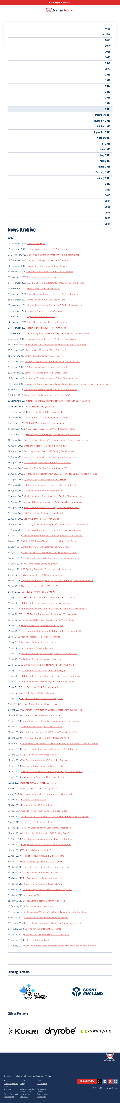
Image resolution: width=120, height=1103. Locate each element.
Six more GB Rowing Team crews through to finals (45, 737)
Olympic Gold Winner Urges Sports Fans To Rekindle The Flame (56, 912)
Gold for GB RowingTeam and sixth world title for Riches (51, 457)
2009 (107, 201)
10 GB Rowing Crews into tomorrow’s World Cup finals (47, 664)
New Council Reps (36, 243)
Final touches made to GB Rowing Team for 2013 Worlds (51, 507)
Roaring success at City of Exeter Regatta (40, 636)
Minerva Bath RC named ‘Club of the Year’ (45, 350)
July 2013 (105, 144)
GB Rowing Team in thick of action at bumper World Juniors (51, 558)
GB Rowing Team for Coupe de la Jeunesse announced (47, 603)
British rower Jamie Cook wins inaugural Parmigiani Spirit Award (55, 344)
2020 (107, 69)
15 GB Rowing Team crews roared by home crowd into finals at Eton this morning (60, 743)
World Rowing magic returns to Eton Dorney (41, 861)
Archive (106, 34)
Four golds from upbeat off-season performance (46, 867)
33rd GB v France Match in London (38, 692)
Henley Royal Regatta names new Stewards (48, 260)
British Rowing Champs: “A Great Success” (45, 355)
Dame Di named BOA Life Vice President (46, 299)
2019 (107, 75)
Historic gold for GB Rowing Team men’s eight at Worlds (53, 434)
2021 (107, 63)
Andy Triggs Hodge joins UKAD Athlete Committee (50, 428)
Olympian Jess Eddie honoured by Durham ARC (47, 395)
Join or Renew (87, 1081)
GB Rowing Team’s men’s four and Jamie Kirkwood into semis (50, 676)
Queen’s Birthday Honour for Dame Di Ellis (42, 765)
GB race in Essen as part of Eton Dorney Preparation (45, 827)
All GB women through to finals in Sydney (43, 883)
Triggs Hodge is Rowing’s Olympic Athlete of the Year (52, 294)
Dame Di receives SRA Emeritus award (39, 687)
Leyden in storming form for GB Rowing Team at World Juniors (52, 535)
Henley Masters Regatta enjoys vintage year (42, 625)
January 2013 (103, 178)
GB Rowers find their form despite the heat (44, 490)
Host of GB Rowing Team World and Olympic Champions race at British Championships (67, 383)
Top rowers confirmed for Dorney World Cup (43, 777)
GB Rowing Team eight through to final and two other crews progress (54, 608)
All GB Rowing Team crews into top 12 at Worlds (47, 462)
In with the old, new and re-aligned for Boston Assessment (52, 923)
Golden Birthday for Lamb (36, 940)
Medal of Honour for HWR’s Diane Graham (42, 855)
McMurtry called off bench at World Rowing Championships (53, 496)
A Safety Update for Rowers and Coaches (41, 715)
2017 (107, 86)
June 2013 (105, 149)
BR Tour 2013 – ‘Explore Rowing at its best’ (48, 417)
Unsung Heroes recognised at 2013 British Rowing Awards (55, 305)
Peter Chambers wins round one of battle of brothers (46, 838)
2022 (107, 57)
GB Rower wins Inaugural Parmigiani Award (46, 367)
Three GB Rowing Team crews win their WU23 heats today (48, 614)
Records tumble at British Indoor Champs (47, 266)
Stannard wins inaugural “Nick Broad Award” (46, 372)
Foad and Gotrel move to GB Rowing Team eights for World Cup (52, 771)
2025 (107, 40)
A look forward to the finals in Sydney (41, 872)
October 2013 (103, 126)
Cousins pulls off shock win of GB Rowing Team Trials (47, 833)
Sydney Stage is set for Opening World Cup (44, 900)
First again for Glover (33, 895)
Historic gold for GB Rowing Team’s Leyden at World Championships (57, 524)
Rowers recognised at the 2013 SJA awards (48, 249)
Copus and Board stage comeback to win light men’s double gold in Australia (61, 945)
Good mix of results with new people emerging (46, 917)
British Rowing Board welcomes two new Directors (46, 546)
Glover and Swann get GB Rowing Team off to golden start (49, 653)
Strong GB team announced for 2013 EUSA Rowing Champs (53, 501)
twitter (99, 1081)
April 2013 (105, 161)
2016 (107, 92)
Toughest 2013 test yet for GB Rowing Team (41, 698)
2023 (107, 52)
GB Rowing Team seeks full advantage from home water (47, 794)
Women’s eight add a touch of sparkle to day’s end (47, 889)
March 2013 (104, 167)
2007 (107, 212)
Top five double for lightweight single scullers (44, 878)
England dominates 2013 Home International (42, 574)
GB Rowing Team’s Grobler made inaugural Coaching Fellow (56, 282)
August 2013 (103, 138)
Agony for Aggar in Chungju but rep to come (45, 479)
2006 (107, 218)
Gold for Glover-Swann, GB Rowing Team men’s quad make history (56, 440)
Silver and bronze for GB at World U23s (40, 586)
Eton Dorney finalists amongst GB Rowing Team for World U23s (52, 631)
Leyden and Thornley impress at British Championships (51, 378)
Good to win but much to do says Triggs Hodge (44, 810)
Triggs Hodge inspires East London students (48, 322)
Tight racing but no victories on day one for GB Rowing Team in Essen (55, 816)
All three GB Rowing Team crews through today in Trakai (49, 541)
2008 (107, 207)
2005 (107, 224)
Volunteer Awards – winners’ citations (45, 310)
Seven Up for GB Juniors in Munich (37, 822)
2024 (107, 46)
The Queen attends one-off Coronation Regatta (44, 760)
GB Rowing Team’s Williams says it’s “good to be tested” (48, 681)
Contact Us (24, 1080)
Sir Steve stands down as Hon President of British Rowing (49, 749)
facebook (104, 1081)
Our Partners (42, 1084)
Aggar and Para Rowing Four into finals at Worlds (47, 468)
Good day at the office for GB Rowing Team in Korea (49, 451)
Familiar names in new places (39, 906)
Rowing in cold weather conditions (43, 288)
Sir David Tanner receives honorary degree (46, 423)
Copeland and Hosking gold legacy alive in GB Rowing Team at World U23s (57, 580)
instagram (115, 1081)
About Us (7, 1080)
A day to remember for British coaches (42, 928)
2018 (107, 80)
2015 (107, 97)
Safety (22, 1084)
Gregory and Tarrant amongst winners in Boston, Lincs (53, 254)
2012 (107, 184)
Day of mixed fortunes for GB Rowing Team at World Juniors (53, 530)
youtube (110, 1081)
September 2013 (102, 132)
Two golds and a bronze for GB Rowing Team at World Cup (49, 732)
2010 (107, 195)
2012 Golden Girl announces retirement (40, 754)
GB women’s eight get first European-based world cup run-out (51, 709)
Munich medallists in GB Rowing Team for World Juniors (48, 619)
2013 (107, 109)
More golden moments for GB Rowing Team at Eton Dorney (50, 721)
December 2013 (102, 115)
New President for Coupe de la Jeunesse (42, 563)
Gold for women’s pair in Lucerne (37, 647)
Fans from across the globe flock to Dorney (42, 726)
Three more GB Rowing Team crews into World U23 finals (48, 597)
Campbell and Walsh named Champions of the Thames (50, 389)
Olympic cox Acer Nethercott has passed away (46, 934)
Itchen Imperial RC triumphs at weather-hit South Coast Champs (58, 400)
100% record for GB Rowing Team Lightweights (43, 670)
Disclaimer (8, 1089)
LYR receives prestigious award (42, 406)
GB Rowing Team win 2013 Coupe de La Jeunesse (46, 569)
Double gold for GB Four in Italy (36, 805)
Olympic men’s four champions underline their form (46, 844)
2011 (107, 189)
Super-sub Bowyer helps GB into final (39, 591)
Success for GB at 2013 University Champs (48, 412)
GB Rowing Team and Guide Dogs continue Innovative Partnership (59, 333)
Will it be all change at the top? (36, 850)
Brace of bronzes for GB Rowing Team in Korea (46, 445)
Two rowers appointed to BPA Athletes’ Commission (51, 339)
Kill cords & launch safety (33, 799)
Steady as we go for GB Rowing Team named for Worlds (49, 552)
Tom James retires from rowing (41, 277)
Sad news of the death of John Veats (38, 642)
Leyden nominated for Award (41, 316)
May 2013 (105, 155)
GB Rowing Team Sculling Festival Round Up (45, 513)
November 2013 (102, 121)
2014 (107, 103)
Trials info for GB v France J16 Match (38, 782)
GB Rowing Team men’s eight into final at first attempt (50, 485)
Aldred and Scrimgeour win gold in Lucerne (41, 659)
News (107, 29)
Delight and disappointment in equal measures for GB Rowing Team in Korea (60, 473)
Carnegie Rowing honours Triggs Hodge (38, 704)
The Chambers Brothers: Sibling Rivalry (38, 788)
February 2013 (102, 172)
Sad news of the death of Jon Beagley (42, 518)
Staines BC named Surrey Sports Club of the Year (49, 271)
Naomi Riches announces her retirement (46, 327)
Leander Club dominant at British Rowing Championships (52, 361)
